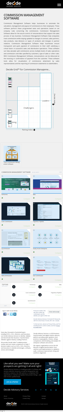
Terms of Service (8, 398)
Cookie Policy (26, 398)
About (5, 396)
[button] (5, 314)
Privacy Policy (26, 396)
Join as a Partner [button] (12, 382)
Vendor (44, 398)
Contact (44, 396)
